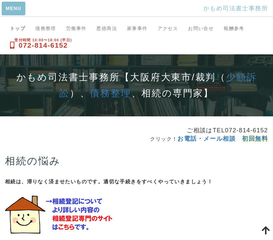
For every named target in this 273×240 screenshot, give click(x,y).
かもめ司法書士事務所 (235, 8)
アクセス (168, 28)
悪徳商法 (106, 28)
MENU (13, 8)
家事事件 (137, 28)
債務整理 (45, 28)
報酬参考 (234, 28)
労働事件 (76, 28)
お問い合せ (201, 28)
